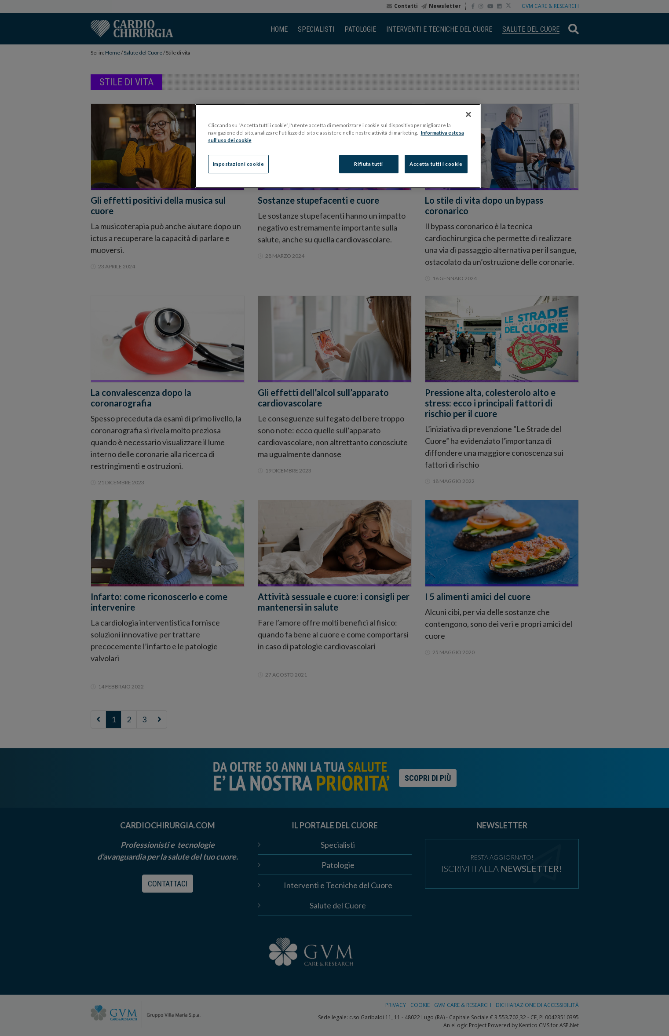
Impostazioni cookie (238, 164)
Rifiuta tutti (368, 164)
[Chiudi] (468, 114)
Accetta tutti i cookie (436, 164)
